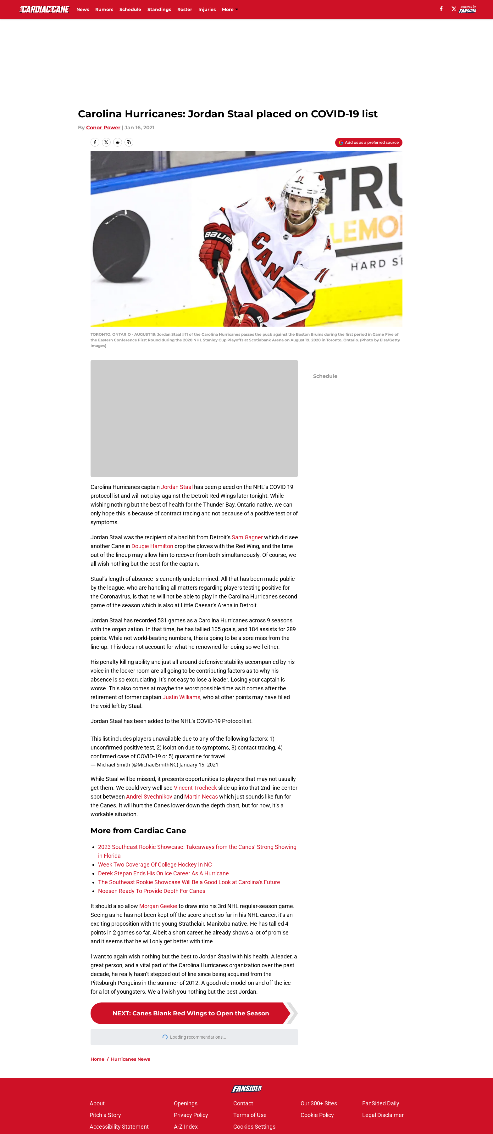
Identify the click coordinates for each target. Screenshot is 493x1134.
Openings (185, 1103)
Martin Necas (201, 796)
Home (97, 1059)
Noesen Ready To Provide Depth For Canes (151, 891)
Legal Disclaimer (383, 1115)
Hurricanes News (130, 1059)
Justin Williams (181, 697)
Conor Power (103, 128)
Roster (184, 9)
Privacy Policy (191, 1115)
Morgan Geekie (158, 906)
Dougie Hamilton (152, 546)
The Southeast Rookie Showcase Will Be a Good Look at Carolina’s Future (189, 882)
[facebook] (441, 8)
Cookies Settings (254, 1126)
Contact (243, 1103)
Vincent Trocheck (195, 787)
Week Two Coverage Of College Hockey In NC (155, 864)
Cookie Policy (317, 1115)
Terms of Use (250, 1115)
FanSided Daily (380, 1103)
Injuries (207, 9)
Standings (159, 9)
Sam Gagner (247, 537)
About (97, 1103)
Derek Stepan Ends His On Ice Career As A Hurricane (163, 873)
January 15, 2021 (199, 764)
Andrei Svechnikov (149, 796)
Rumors (104, 9)
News (82, 9)
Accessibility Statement (119, 1126)
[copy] (129, 142)
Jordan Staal (177, 487)
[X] (454, 8)
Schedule (130, 9)
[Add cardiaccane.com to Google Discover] (368, 142)
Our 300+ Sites (319, 1103)
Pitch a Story (105, 1115)
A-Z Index (186, 1126)
